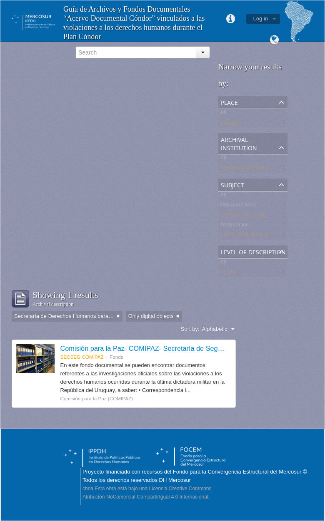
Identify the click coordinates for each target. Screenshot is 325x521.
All (223, 114)
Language (274, 40)
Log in (260, 18)
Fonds (227, 273)
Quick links (230, 19)
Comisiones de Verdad (247, 236)
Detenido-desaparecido (248, 216)
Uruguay (230, 124)
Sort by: (190, 329)
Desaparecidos (238, 206)
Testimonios (234, 226)
